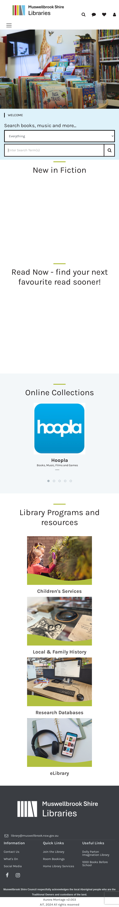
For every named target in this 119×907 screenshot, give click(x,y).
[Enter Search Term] (59, 150)
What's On (11, 859)
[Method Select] (59, 136)
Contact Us (11, 852)
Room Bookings (54, 859)
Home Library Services (58, 866)
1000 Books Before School (95, 863)
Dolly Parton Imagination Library (95, 853)
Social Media (13, 866)
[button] (48, 481)
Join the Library (53, 852)
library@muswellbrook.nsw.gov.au (34, 835)
